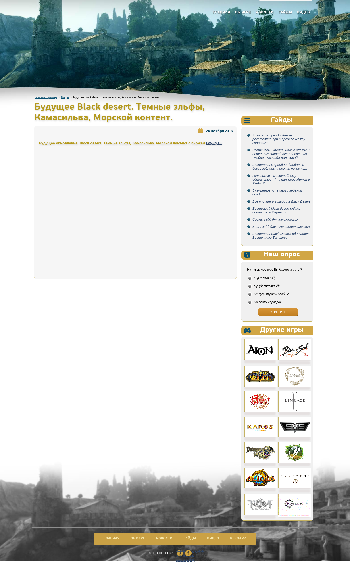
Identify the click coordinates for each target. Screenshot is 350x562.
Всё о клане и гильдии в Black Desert (281, 201)
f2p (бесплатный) (267, 286)
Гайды (285, 12)
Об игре (243, 12)
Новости (265, 12)
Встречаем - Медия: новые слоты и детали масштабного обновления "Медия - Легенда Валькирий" (281, 153)
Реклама (238, 538)
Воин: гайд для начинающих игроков (281, 226)
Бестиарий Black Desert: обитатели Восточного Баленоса (281, 235)
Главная (221, 12)
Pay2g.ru (214, 143)
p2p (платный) (265, 278)
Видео (303, 12)
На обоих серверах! (268, 302)
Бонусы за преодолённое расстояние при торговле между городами (278, 139)
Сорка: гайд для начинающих (275, 219)
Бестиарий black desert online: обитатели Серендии (276, 210)
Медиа (65, 97)
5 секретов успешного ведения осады (277, 192)
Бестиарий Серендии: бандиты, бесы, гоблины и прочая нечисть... (279, 166)
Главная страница (46, 97)
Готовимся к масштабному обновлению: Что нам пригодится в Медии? (281, 179)
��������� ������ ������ (179, 553)
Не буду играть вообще (271, 294)
